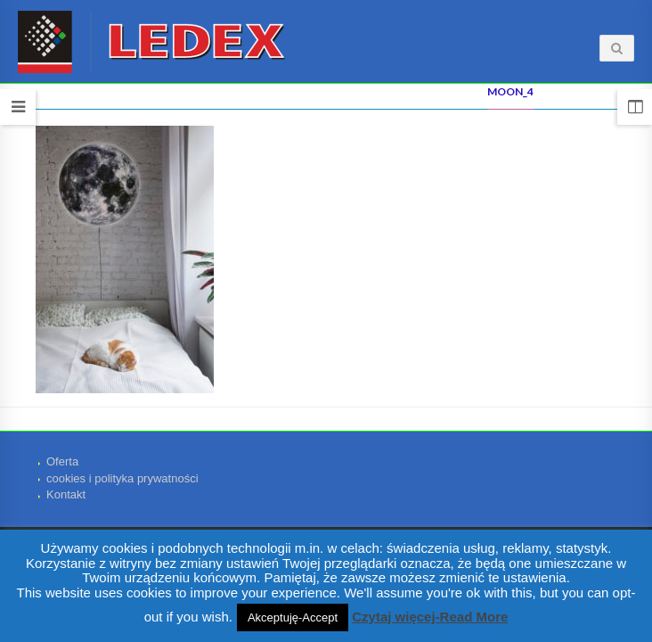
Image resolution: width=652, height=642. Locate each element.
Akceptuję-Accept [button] (293, 617)
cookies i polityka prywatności (122, 478)
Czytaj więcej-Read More (430, 616)
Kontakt (66, 494)
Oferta (62, 461)
